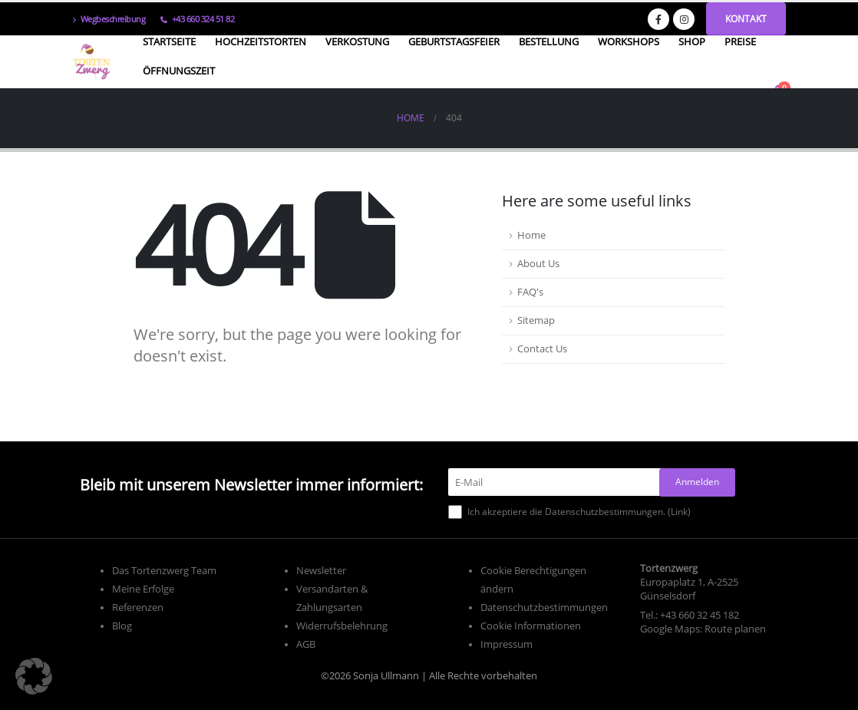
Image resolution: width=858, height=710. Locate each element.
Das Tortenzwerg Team (164, 570)
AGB (305, 644)
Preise (740, 41)
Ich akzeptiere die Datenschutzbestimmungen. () (569, 512)
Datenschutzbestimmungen (544, 607)
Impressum (506, 644)
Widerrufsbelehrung (342, 625)
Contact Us (542, 348)
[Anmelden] (697, 482)
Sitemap (536, 320)
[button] (34, 676)
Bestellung (549, 41)
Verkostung (357, 41)
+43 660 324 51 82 (197, 19)
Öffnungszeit (179, 71)
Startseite (169, 41)
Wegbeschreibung (108, 19)
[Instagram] (684, 19)
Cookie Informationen (530, 625)
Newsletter (321, 570)
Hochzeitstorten (260, 41)
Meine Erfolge (143, 589)
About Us (538, 263)
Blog (122, 625)
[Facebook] (658, 19)
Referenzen (137, 607)
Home (531, 235)
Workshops (628, 41)
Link (679, 511)
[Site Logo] (91, 62)
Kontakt (746, 18)
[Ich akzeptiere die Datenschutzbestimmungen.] (455, 512)
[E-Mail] (558, 482)
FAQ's (530, 292)
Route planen (735, 629)
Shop (691, 41)
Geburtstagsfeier (454, 41)
